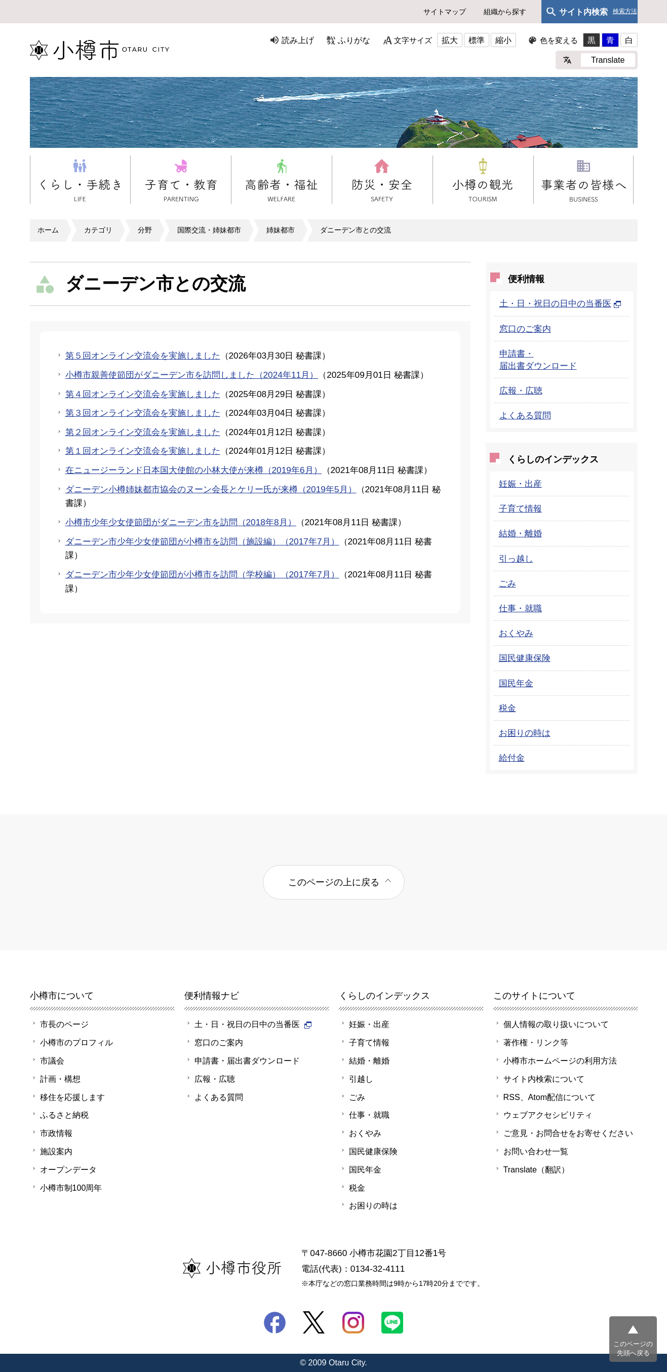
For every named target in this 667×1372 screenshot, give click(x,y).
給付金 (512, 758)
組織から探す (505, 12)
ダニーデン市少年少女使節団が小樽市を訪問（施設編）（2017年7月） (202, 541)
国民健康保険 (525, 658)
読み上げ (298, 40)
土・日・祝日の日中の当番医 (560, 303)
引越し (361, 1078)
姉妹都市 (280, 230)
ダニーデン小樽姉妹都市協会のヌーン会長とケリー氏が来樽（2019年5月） (211, 489)
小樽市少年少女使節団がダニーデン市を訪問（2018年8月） (180, 522)
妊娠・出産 (520, 484)
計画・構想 (60, 1078)
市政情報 (56, 1133)
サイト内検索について (543, 1078)
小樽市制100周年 (71, 1187)
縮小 (503, 40)
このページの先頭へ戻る (633, 1348)
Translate (608, 59)
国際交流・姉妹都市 (209, 230)
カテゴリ (98, 230)
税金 (507, 708)
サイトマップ (444, 12)
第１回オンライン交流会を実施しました (142, 451)
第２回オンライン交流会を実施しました (142, 432)
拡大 (450, 40)
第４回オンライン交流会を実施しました (142, 394)
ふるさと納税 (64, 1114)
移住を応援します (72, 1097)
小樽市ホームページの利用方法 (560, 1060)
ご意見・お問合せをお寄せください (568, 1133)
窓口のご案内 (525, 329)
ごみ (507, 583)
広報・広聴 (520, 390)
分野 (145, 230)
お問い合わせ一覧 (535, 1151)
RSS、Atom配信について (549, 1097)
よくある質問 (525, 415)
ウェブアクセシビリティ (548, 1114)
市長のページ (64, 1024)
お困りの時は (525, 733)
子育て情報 (520, 508)
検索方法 (625, 11)
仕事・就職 (520, 608)
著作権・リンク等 (535, 1042)
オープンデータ (68, 1169)
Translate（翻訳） (536, 1169)
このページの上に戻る (333, 882)
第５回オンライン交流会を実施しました (142, 355)
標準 (476, 40)
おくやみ (516, 633)
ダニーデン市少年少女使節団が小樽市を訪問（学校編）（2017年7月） (202, 574)
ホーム (48, 230)
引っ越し (516, 559)
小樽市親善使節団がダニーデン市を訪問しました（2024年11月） (192, 375)
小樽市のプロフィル (76, 1042)
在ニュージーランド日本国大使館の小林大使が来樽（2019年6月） (193, 470)
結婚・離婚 (520, 533)
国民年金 (516, 683)
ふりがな (354, 40)
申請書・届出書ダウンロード (247, 1060)
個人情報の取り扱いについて (556, 1024)
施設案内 (56, 1151)
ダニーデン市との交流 (355, 230)
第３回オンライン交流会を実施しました (142, 413)
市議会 (52, 1060)
